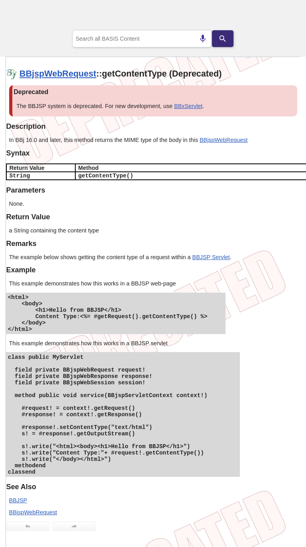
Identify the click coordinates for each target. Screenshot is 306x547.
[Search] (223, 38)
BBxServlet (188, 106)
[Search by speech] (203, 38)
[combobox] (142, 38)
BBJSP (18, 500)
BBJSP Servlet (211, 257)
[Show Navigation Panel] (284, 16)
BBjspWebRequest (58, 74)
